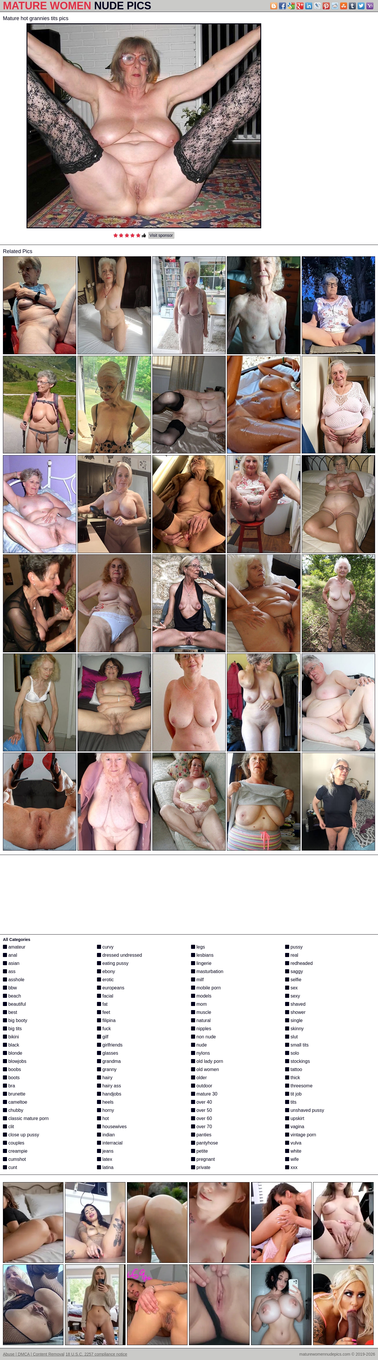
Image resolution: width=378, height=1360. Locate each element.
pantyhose (204, 1142)
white (293, 1151)
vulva (293, 1142)
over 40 (201, 1102)
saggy (294, 971)
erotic (105, 979)
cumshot (14, 1159)
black (11, 1044)
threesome (298, 1085)
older (199, 1077)
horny (105, 1110)
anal (10, 955)
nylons (200, 1053)
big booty (15, 1020)
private (200, 1167)
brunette (14, 1093)
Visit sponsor (161, 235)
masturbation (207, 971)
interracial (110, 1142)
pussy (294, 946)
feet (103, 1012)
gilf (102, 1036)
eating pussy (112, 963)
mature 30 (204, 1093)
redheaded (299, 963)
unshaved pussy (304, 1110)
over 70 (201, 1126)
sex (291, 987)
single (294, 1020)
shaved (295, 1004)
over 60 (201, 1118)
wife (292, 1159)
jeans (105, 1151)
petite (199, 1151)
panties (201, 1134)
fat (102, 1004)
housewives (112, 1126)
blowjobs (15, 1061)
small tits (297, 1044)
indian (106, 1134)
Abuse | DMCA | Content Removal (33, 1354)
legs (198, 946)
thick (292, 1077)
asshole (13, 979)
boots (11, 1077)
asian (11, 963)
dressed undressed (119, 955)
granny (106, 1069)
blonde (12, 1053)
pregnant (203, 1159)
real (291, 955)
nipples (201, 1028)
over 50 (201, 1110)
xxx (291, 1167)
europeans (110, 987)
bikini (11, 1036)
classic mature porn (26, 1118)
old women (205, 1069)
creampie (15, 1151)
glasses (107, 1053)
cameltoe (15, 1102)
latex (104, 1159)
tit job (293, 1093)
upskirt (294, 1118)
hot (103, 1118)
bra (9, 1085)
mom (199, 1004)
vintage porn (300, 1134)
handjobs (109, 1093)
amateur (14, 946)
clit (8, 1126)
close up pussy (21, 1134)
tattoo (293, 1069)
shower (295, 1012)
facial (105, 995)
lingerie (201, 963)
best (10, 1012)
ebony (106, 971)
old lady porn (207, 1061)
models (201, 995)
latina (105, 1167)
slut (291, 1036)
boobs (12, 1069)
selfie (293, 979)
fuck (104, 1028)
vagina (294, 1126)
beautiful (14, 1004)
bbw (10, 987)
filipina (106, 1020)
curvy (105, 946)
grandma (109, 1061)
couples (13, 1142)
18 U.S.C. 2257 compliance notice (96, 1354)
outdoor (201, 1085)
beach (12, 995)
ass (9, 971)
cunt (10, 1167)
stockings (297, 1061)
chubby (13, 1110)
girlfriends (110, 1044)
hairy (104, 1077)
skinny (294, 1028)
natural (201, 1020)
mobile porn (206, 987)
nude (199, 1044)
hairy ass (109, 1085)
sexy (292, 995)
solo (292, 1053)
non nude (203, 1036)
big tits (12, 1028)
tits (290, 1102)
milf (197, 979)
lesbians (202, 955)
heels (105, 1102)
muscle (201, 1012)
